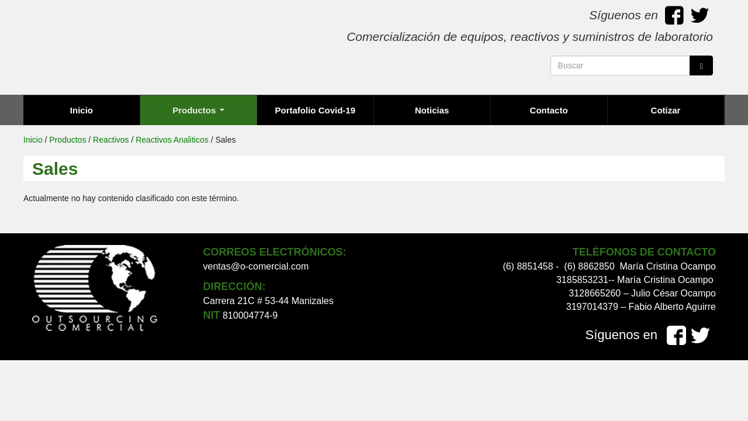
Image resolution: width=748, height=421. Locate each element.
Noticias (432, 110)
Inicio (81, 110)
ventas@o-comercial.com (256, 266)
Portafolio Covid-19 (315, 110)
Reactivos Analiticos (172, 139)
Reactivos (111, 139)
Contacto (549, 110)
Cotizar (666, 110)
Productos (198, 110)
